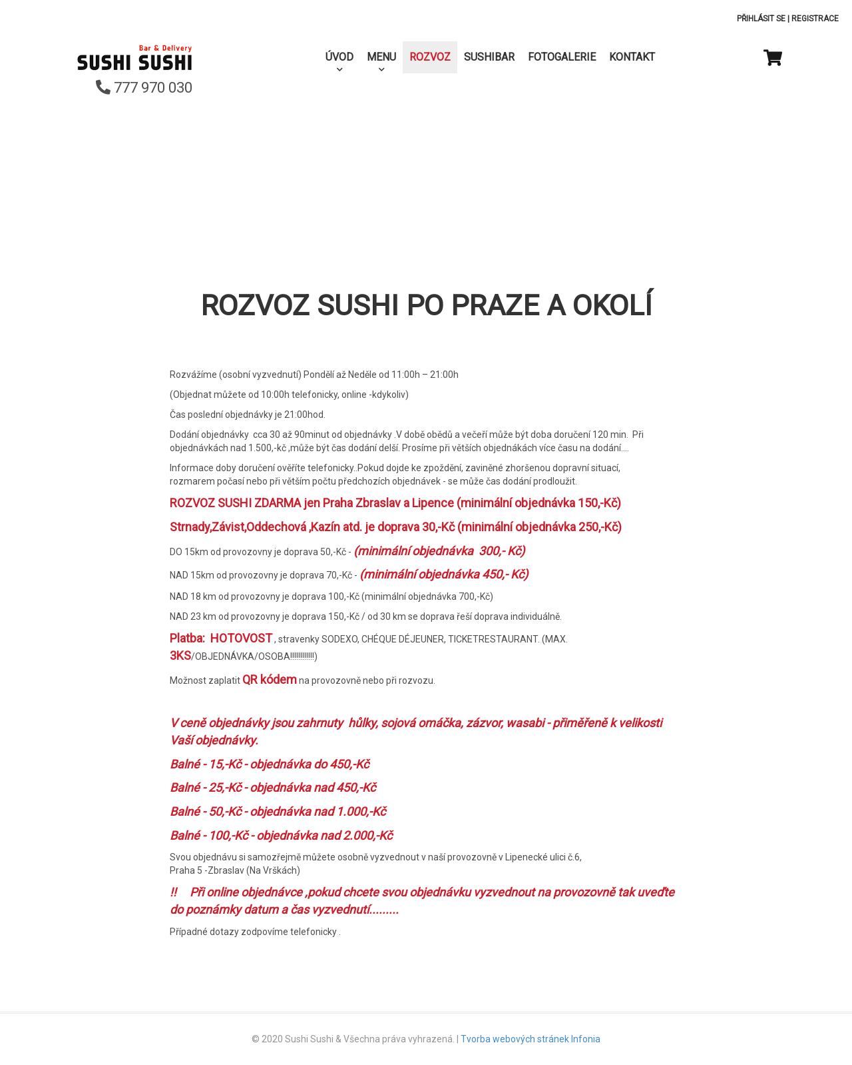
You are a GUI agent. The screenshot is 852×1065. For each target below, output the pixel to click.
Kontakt (632, 57)
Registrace (815, 18)
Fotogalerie (562, 57)
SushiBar (489, 57)
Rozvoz (430, 57)
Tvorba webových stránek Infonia (530, 1039)
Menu (381, 57)
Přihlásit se (761, 18)
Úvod (339, 57)
